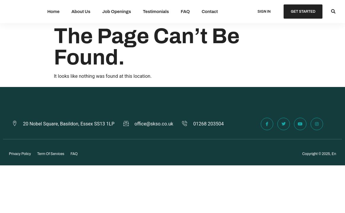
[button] (333, 12)
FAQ (185, 11)
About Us (80, 11)
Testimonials (156, 11)
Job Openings (116, 11)
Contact (210, 11)
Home (53, 11)
